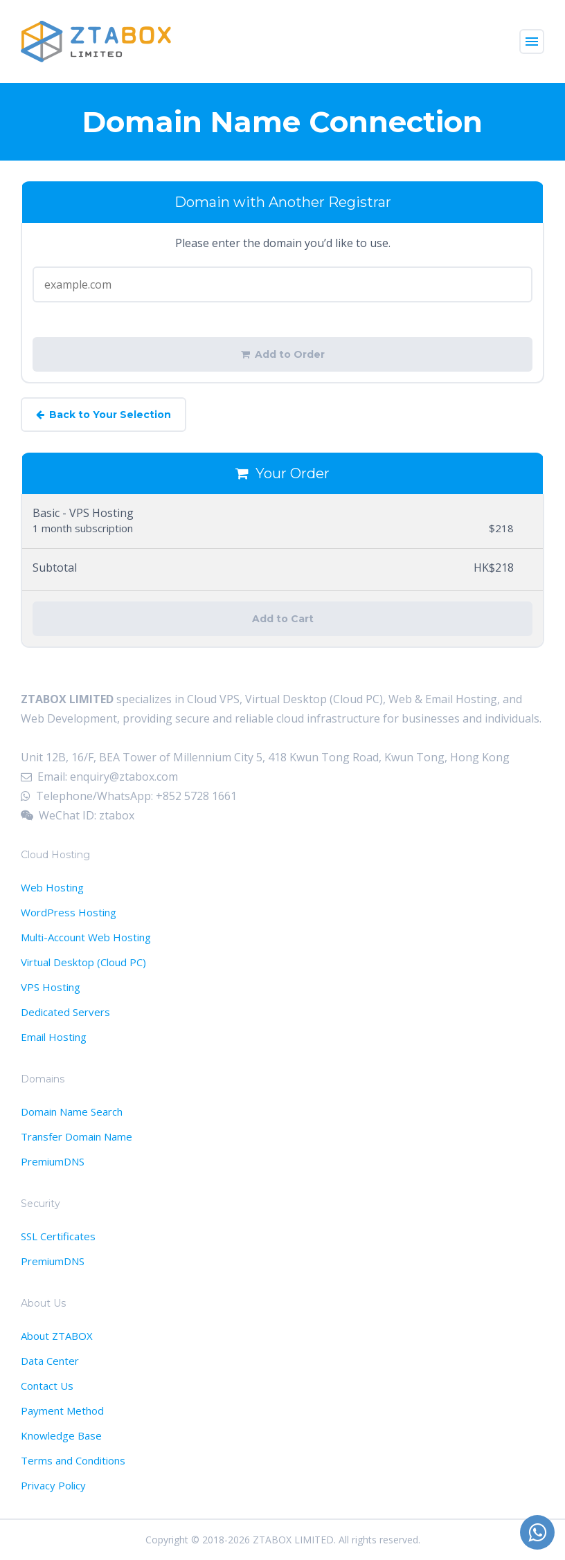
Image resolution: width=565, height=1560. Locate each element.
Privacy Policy (53, 1485)
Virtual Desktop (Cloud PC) (83, 962)
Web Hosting (52, 887)
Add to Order (283, 354)
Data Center (50, 1361)
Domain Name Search (72, 1111)
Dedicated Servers (65, 1012)
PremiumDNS (52, 1161)
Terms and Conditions (73, 1460)
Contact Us (47, 1386)
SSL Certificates (58, 1236)
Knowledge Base (61, 1435)
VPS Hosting (50, 987)
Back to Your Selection (103, 414)
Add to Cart (283, 619)
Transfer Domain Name (76, 1136)
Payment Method (62, 1410)
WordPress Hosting (68, 912)
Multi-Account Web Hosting (86, 937)
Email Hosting (54, 1037)
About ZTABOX (57, 1336)
